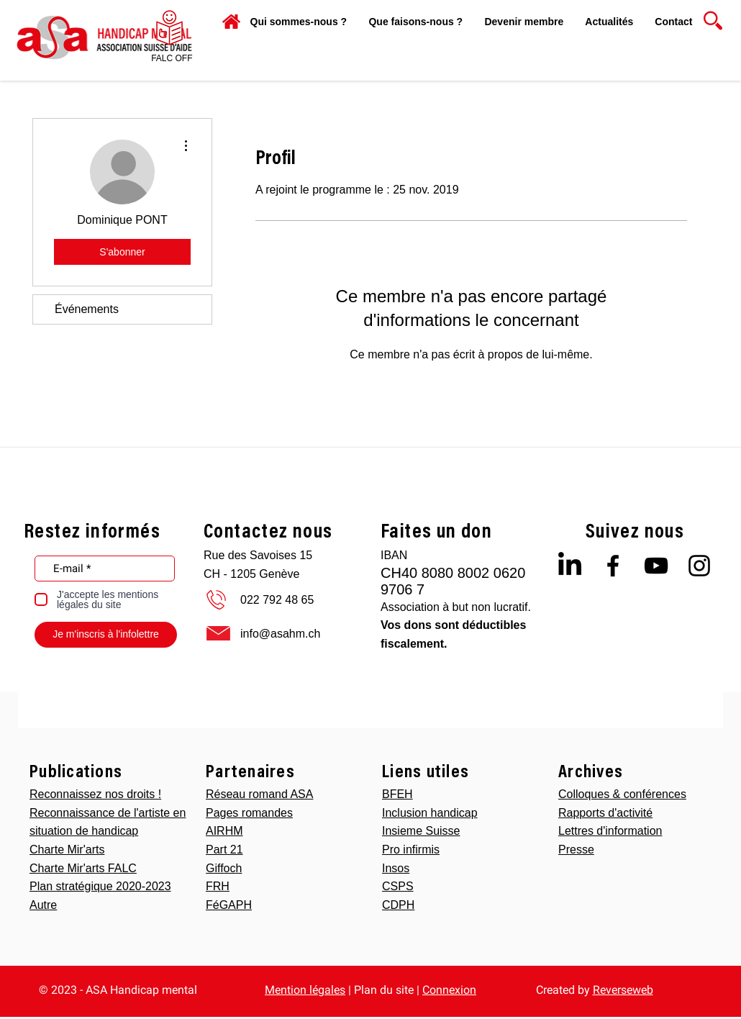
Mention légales (305, 990)
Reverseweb (623, 990)
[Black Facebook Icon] (613, 565)
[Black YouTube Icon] (656, 565)
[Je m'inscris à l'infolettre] (106, 635)
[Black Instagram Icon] (699, 565)
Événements (87, 309)
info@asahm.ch (280, 634)
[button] (415, 21)
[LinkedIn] (569, 565)
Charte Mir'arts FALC (83, 868)
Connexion (449, 990)
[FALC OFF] (172, 58)
